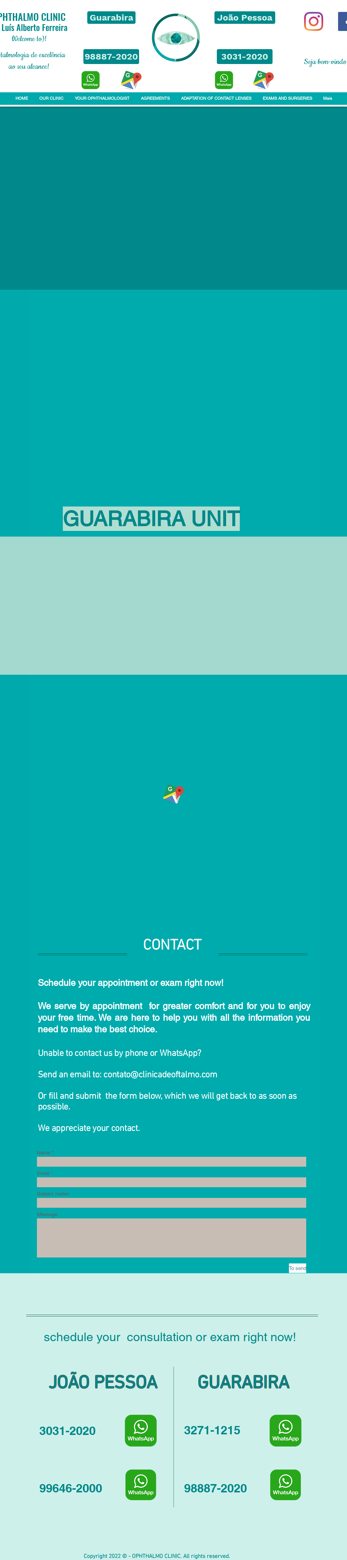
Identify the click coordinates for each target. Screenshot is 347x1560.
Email (43, 1173)
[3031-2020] (245, 56)
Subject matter (53, 1193)
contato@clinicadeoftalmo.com (160, 1075)
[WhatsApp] (90, 80)
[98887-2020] (111, 56)
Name (43, 1152)
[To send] (297, 1268)
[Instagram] (313, 21)
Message (47, 1214)
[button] (111, 17)
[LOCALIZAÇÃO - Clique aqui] (131, 80)
